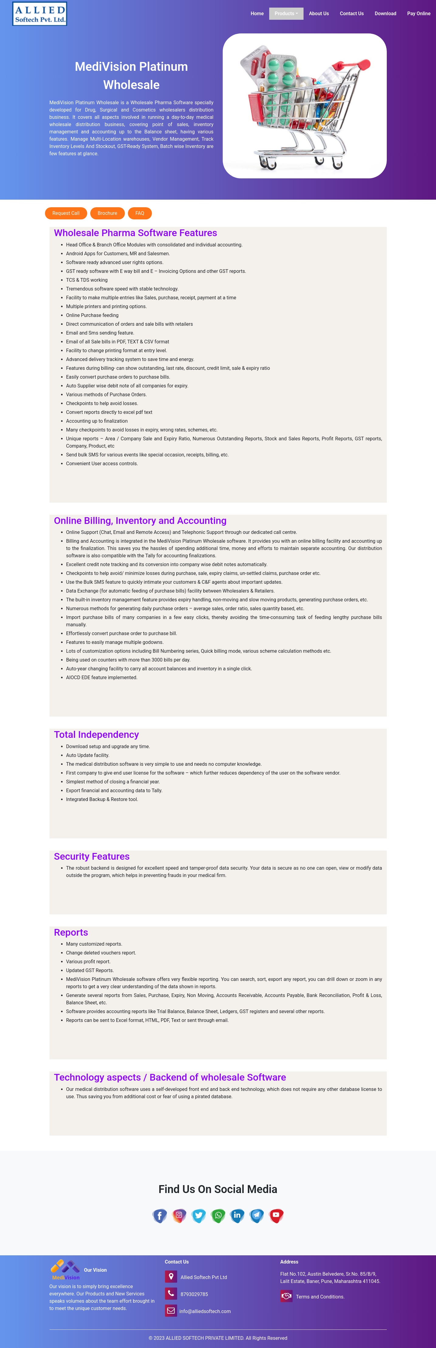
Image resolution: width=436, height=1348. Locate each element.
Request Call (66, 213)
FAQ (140, 213)
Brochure (107, 213)
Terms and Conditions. (320, 1297)
